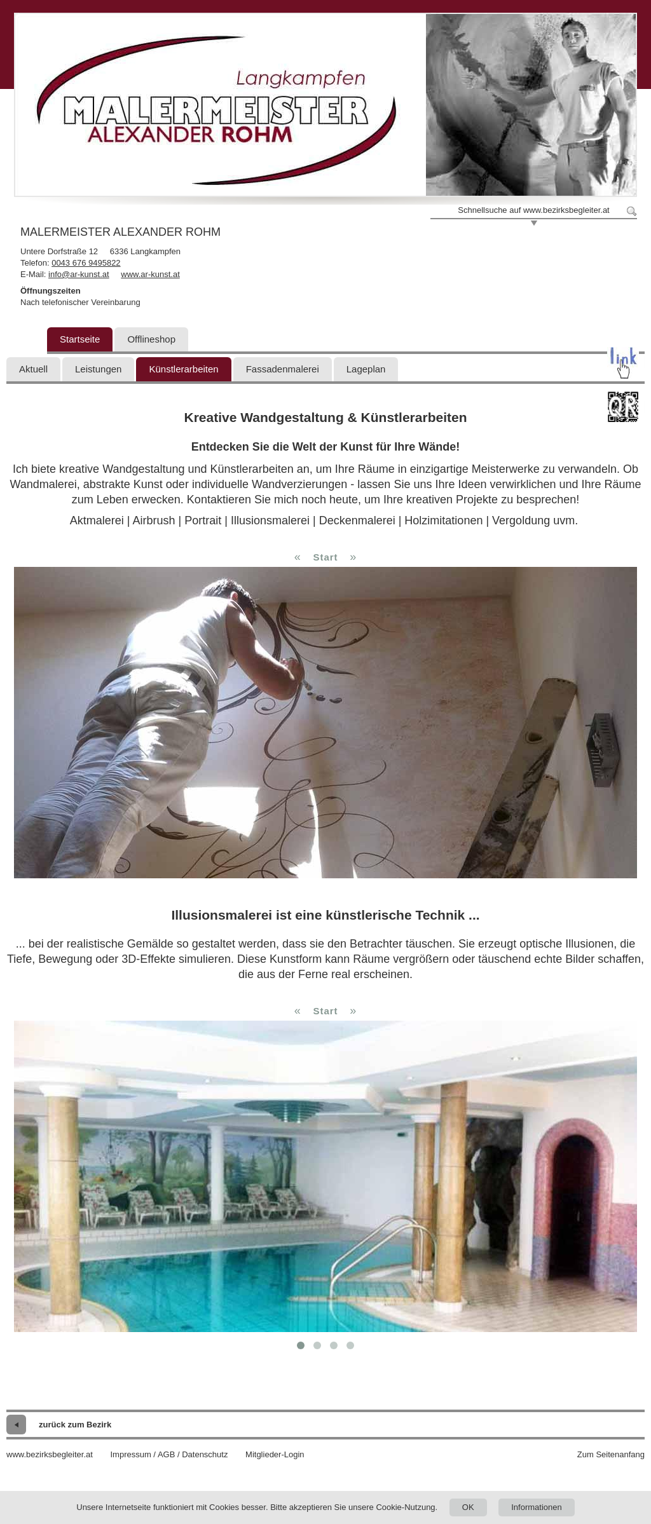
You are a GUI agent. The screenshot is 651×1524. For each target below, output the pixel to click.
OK (468, 1507)
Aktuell (33, 369)
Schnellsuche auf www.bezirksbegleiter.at (533, 210)
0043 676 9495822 (85, 263)
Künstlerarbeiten (183, 369)
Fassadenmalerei (282, 369)
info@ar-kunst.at (78, 274)
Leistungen (98, 369)
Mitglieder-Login (275, 1454)
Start (325, 557)
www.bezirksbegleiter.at (49, 1454)
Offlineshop (151, 339)
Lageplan (366, 369)
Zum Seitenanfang (611, 1454)
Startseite (80, 339)
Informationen (536, 1507)
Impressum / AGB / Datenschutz (169, 1454)
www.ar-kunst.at (150, 274)
